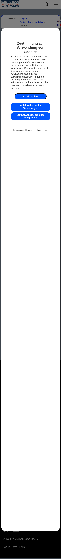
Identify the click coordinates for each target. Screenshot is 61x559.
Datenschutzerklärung (22, 130)
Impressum (42, 130)
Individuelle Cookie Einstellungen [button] (30, 107)
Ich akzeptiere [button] (30, 96)
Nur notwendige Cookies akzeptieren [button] (30, 116)
